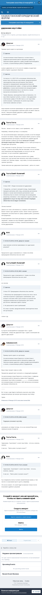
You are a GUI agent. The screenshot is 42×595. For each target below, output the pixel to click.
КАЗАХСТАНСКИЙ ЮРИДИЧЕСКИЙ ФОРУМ (20, 17)
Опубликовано (15, 45)
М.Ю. (8, 233)
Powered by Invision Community (21, 585)
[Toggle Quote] (4, 53)
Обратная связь (18, 581)
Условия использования (19, 592)
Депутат (8, 33)
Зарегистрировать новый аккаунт (21, 517)
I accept (36, 591)
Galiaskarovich (11, 343)
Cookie (27, 581)
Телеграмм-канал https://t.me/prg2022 (19, 2)
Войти (21, 529)
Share (9, 540)
